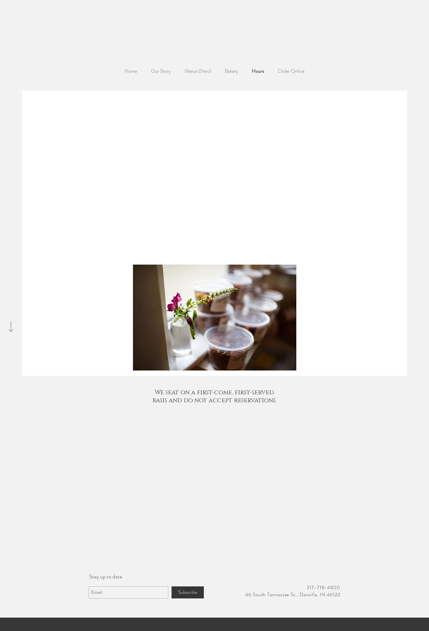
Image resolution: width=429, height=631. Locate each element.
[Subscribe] (188, 592)
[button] (214, 318)
